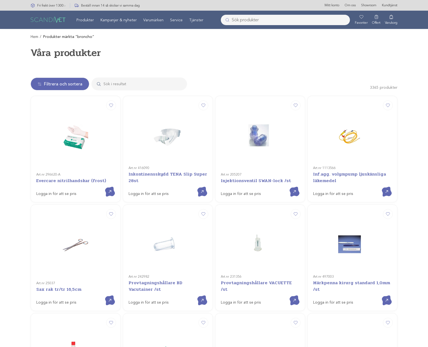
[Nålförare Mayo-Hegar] (260, 261)
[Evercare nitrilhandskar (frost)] (76, 128)
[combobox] (285, 20)
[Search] (144, 84)
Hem (34, 36)
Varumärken (153, 20)
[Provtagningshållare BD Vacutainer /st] (168, 194)
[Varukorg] (391, 20)
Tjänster (196, 20)
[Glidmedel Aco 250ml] (76, 261)
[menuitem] (85, 20)
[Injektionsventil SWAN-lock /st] (260, 128)
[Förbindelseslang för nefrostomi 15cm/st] (168, 261)
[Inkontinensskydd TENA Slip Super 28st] (168, 128)
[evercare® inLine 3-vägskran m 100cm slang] (352, 261)
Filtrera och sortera (59, 84)
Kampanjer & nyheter (118, 20)
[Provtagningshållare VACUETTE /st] (260, 194)
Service (176, 20)
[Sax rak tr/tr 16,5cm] (76, 194)
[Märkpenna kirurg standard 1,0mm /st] (352, 194)
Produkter (85, 20)
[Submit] (226, 20)
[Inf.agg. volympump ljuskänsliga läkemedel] (352, 128)
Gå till (105, 211)
